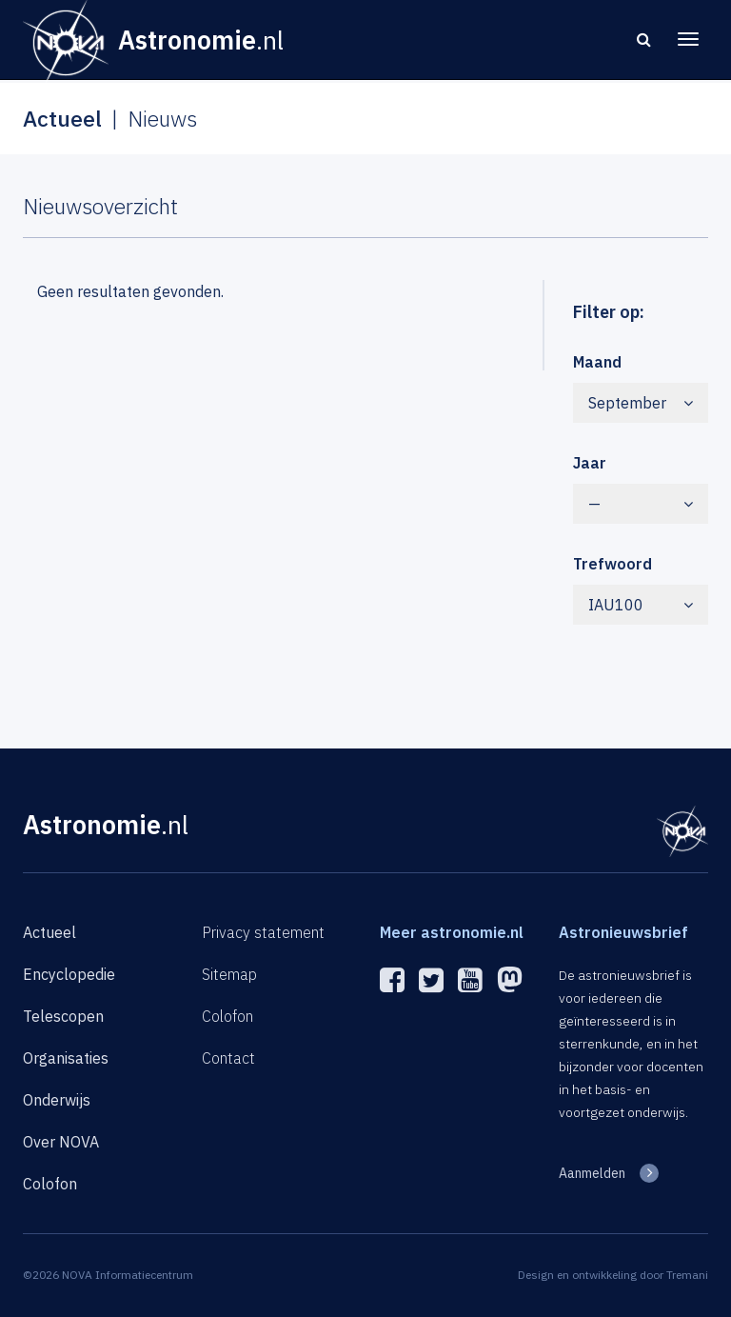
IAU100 (641, 604)
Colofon (50, 1183)
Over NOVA (61, 1141)
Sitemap (229, 974)
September (641, 402)
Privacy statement (263, 932)
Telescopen (63, 1016)
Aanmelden (592, 1173)
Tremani (687, 1274)
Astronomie (105, 824)
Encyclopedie (69, 974)
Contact (228, 1058)
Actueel (49, 932)
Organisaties (66, 1058)
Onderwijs (56, 1099)
